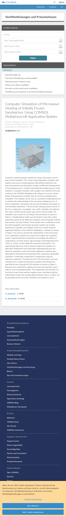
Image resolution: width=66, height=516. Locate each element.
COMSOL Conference (15, 430)
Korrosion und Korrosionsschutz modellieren (21, 88)
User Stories (12, 363)
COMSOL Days (13, 422)
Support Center (13, 441)
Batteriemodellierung (12, 75)
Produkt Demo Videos (16, 359)
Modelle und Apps (14, 355)
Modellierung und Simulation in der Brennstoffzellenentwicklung (28, 92)
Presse (9, 480)
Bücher (10, 371)
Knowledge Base (13, 449)
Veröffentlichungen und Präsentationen (31, 16)
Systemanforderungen (16, 340)
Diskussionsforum (14, 394)
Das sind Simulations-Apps (17, 375)
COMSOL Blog (12, 402)
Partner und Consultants (16, 453)
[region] (33, 498)
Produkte (11, 327)
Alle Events (11, 426)
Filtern (33, 58)
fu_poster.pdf (10, 293)
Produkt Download (14, 461)
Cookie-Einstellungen (33, 499)
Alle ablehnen (33, 505)
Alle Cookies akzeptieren (33, 512)
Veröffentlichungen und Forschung (21, 367)
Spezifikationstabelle (15, 331)
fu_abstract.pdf (10, 298)
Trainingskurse (13, 390)
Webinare (11, 418)
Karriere (10, 476)
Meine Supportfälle (15, 445)
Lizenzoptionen (13, 336)
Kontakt (52, 7)
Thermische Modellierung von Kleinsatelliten (21, 78)
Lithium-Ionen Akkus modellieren (17, 85)
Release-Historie (14, 344)
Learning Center (13, 386)
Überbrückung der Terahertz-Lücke (18, 81)
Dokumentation (13, 457)
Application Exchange (15, 398)
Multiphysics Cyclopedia (17, 407)
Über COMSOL (13, 472)
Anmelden (41, 7)
